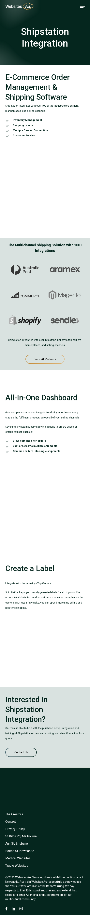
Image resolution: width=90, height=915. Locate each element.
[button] (82, 6)
